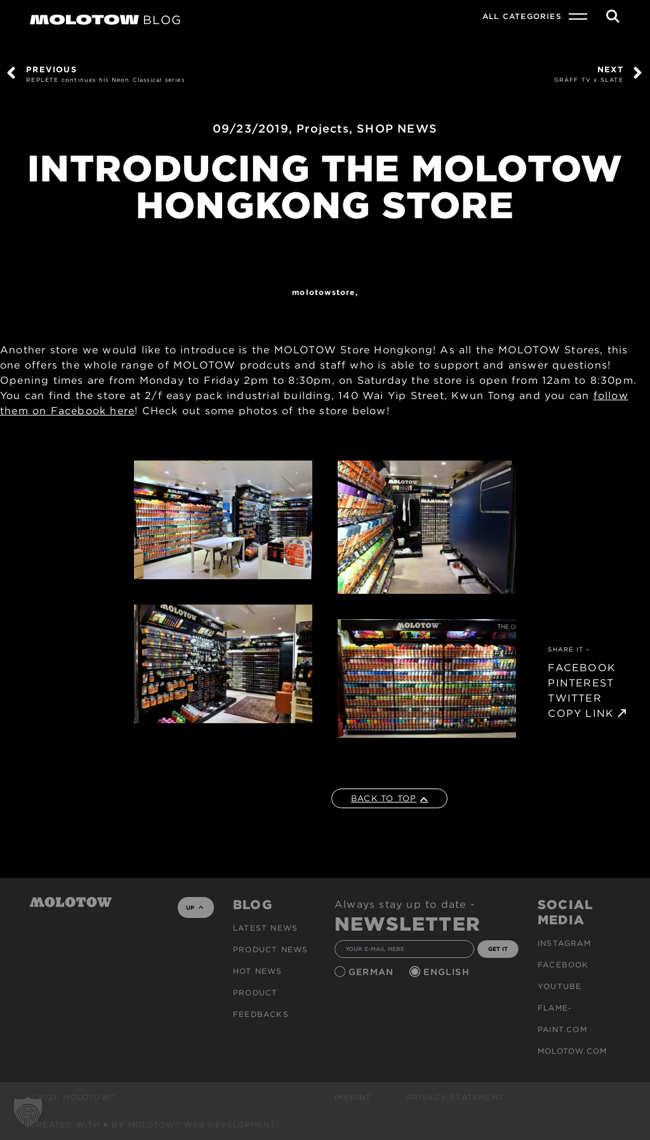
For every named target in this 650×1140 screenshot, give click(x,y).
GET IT (498, 948)
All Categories (522, 16)
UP (194, 907)
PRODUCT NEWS (270, 949)
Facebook (563, 964)
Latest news (265, 928)
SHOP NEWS (397, 128)
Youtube (559, 986)
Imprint (353, 1097)
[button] (28, 1112)
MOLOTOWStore (323, 292)
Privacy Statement (455, 1097)
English (448, 972)
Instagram (564, 943)
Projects (322, 128)
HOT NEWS (257, 971)
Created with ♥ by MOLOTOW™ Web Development (153, 1124)
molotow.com (572, 1051)
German (372, 972)
